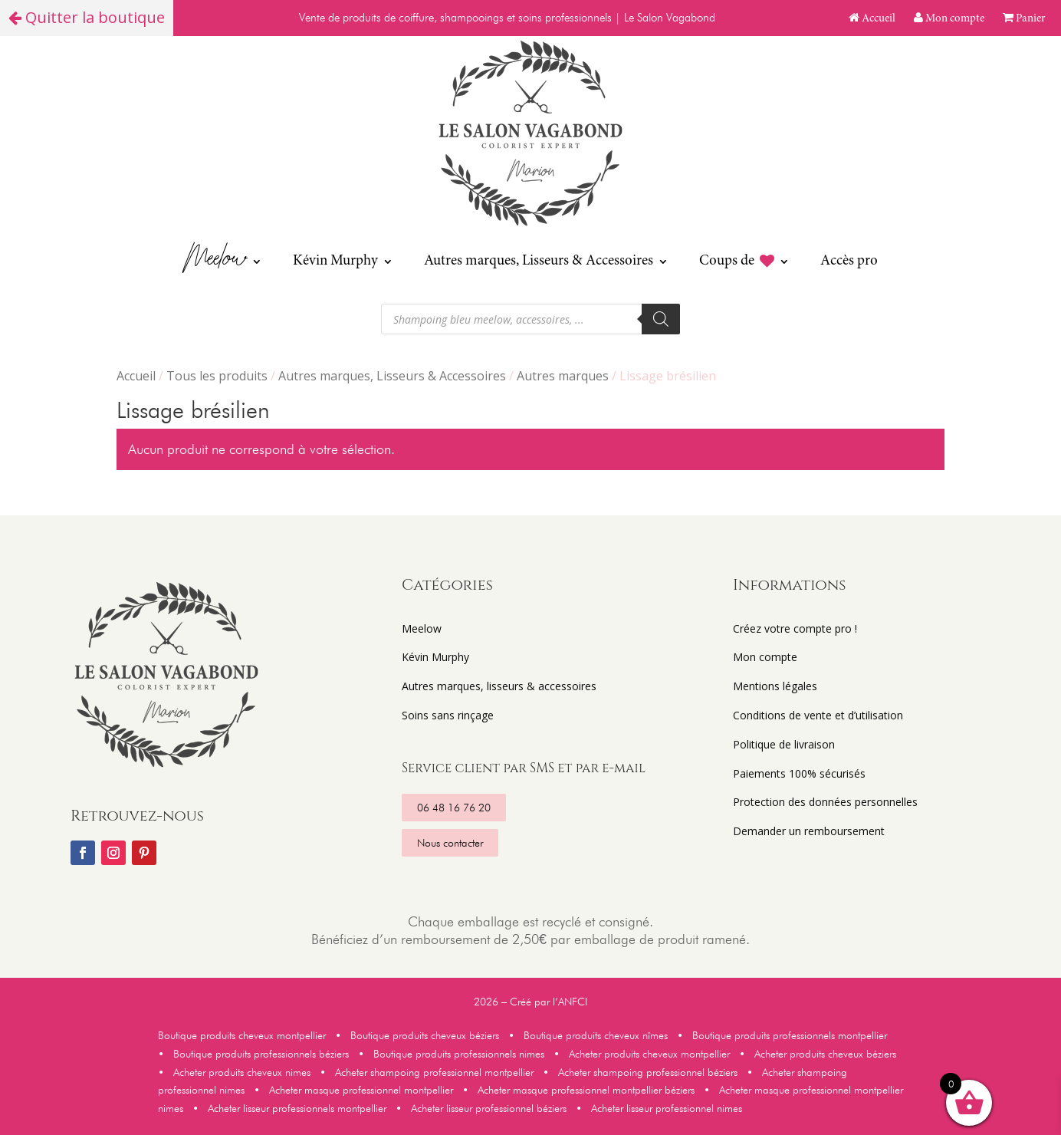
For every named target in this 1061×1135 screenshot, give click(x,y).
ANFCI (572, 1001)
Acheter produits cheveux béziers (823, 1054)
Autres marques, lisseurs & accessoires (499, 686)
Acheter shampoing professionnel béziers (647, 1072)
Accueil (872, 19)
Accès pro (849, 261)
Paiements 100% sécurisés (799, 773)
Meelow (215, 261)
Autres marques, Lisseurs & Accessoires (538, 261)
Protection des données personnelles (825, 801)
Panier (1024, 19)
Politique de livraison (784, 744)
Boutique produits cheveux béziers (424, 1035)
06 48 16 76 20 (454, 807)
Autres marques (563, 375)
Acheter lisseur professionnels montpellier (297, 1108)
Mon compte (949, 19)
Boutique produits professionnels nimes (461, 1054)
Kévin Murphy (335, 261)
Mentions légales (775, 686)
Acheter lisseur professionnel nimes (666, 1108)
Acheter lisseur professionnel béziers (489, 1108)
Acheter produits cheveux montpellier (651, 1054)
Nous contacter (450, 843)
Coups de (736, 261)
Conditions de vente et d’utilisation (818, 715)
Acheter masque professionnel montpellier (361, 1090)
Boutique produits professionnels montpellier (789, 1035)
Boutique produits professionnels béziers (261, 1054)
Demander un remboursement (809, 831)
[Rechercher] (661, 319)
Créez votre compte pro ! (795, 628)
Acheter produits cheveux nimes (240, 1072)
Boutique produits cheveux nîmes (596, 1035)
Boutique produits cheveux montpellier (245, 1035)
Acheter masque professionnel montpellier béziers (586, 1090)
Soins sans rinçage (448, 715)
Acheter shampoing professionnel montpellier (437, 1072)
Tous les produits (217, 375)
